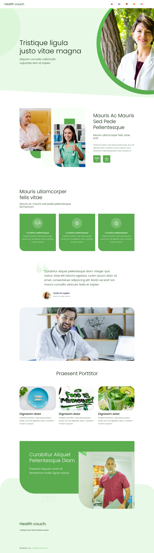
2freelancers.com (40, 548)
